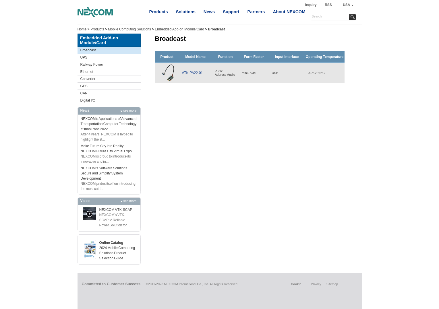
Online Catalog (111, 243)
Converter (88, 79)
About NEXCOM (289, 11)
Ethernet (86, 72)
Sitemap (332, 284)
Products (158, 11)
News (209, 11)
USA (346, 5)
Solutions (186, 11)
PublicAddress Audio (225, 72)
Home (82, 29)
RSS (328, 5)
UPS (84, 57)
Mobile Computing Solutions (129, 29)
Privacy (316, 284)
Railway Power (91, 65)
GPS (84, 86)
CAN (84, 93)
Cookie (296, 284)
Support (231, 11)
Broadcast (88, 50)
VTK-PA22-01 (192, 73)
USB (275, 73)
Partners (256, 11)
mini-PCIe (249, 73)
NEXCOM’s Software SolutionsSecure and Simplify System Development (104, 173)
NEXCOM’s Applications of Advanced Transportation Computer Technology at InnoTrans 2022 (109, 124)
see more (130, 110)
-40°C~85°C (316, 73)
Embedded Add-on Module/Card (179, 29)
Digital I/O (88, 100)
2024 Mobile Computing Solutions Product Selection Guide (117, 253)
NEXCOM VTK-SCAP (115, 210)
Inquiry (311, 5)
